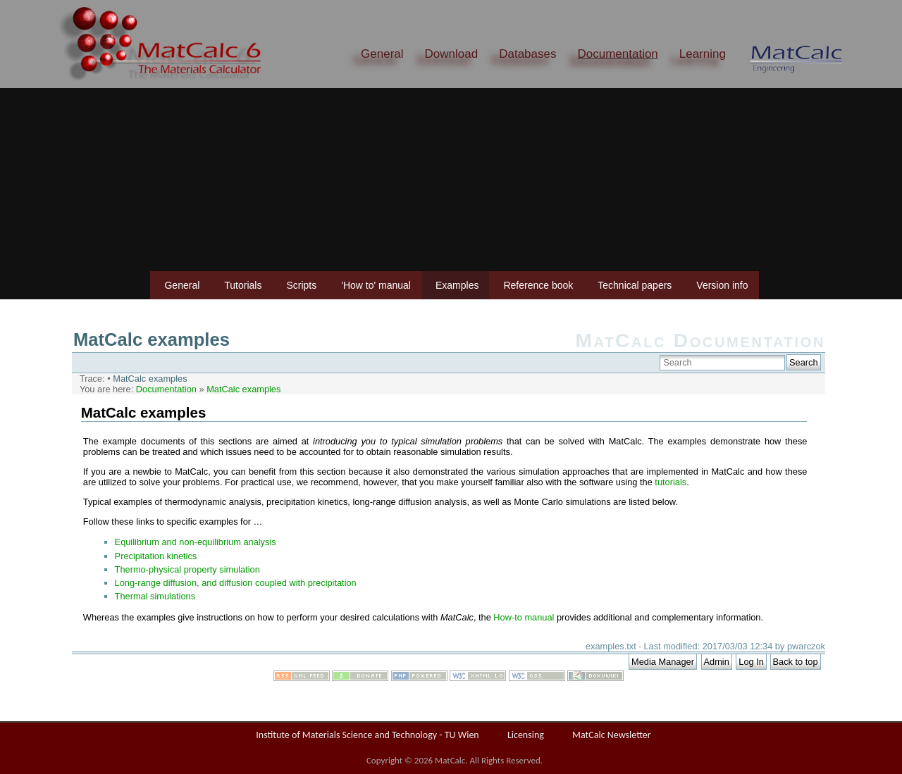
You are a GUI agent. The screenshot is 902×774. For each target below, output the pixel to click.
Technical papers (635, 285)
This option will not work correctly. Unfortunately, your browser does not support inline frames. (448, 527)
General (382, 54)
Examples (456, 285)
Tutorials (242, 285)
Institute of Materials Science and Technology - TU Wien (367, 735)
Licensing (525, 735)
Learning (702, 54)
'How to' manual (376, 285)
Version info (722, 285)
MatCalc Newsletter (611, 735)
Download (451, 54)
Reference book (538, 285)
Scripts (301, 285)
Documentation (617, 54)
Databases (527, 54)
